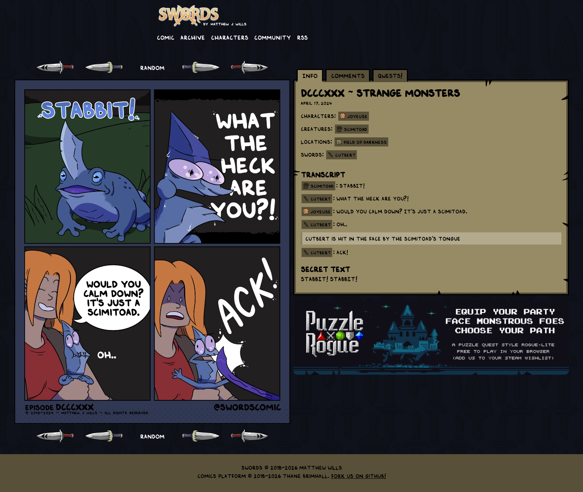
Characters (229, 37)
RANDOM (152, 67)
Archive (192, 37)
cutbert (321, 198)
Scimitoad (355, 129)
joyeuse (321, 211)
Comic (165, 37)
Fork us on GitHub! (358, 475)
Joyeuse (357, 116)
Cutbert (345, 155)
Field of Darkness (365, 142)
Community (272, 37)
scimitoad (322, 186)
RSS (302, 37)
